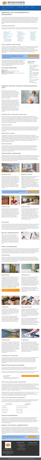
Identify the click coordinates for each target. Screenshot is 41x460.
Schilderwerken (33, 34)
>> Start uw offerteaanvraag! (33, 191)
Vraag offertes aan (5, 9)
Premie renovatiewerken (7, 41)
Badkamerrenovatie (21, 38)
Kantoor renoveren (21, 34)
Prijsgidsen (27, 7)
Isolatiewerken (33, 40)
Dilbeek (31, 77)
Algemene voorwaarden (25, 458)
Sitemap (18, 458)
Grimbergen (32, 79)
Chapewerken (33, 39)
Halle (30, 70)
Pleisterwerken (33, 32)
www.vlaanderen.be (21, 447)
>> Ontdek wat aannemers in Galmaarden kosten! (30, 375)
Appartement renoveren (22, 33)
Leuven (31, 66)
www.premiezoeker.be (21, 449)
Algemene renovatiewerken (11, 7)
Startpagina (3, 6)
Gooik (6, 74)
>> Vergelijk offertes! (32, 436)
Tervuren (31, 75)
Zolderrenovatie (20, 40)
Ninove (3, 74)
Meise (31, 82)
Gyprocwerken (33, 33)
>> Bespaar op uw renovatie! (33, 55)
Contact (21, 458)
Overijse (31, 72)
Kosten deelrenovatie (8, 40)
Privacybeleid (31, 458)
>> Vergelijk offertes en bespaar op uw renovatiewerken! (9, 290)
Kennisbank (33, 7)
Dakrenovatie (20, 41)
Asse (30, 80)
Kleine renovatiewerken (20, 6)
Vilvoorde (31, 65)
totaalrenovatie (4, 117)
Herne (23, 73)
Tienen (31, 69)
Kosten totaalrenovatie (8, 39)
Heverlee (31, 74)
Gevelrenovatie (20, 39)
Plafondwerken (33, 38)
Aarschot (31, 73)
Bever (21, 73)
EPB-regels (19, 357)
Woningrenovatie (21, 32)
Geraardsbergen (17, 73)
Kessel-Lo (31, 67)
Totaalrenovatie (19, 31)
